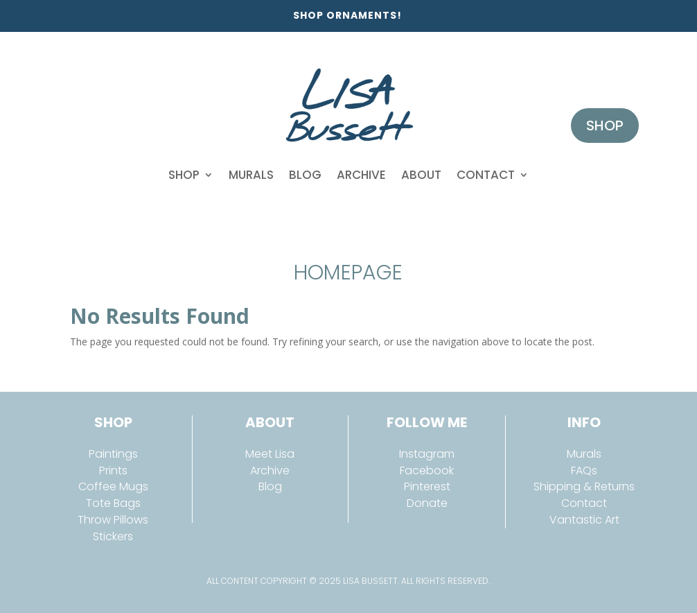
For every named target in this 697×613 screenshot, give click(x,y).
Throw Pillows (113, 520)
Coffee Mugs (113, 486)
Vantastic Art (584, 520)
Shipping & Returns (584, 486)
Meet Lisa (269, 454)
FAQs (584, 470)
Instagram (427, 454)
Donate (427, 503)
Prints (113, 470)
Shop (184, 174)
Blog (305, 174)
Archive (361, 174)
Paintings (113, 454)
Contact (486, 174)
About (421, 174)
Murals (251, 174)
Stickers (113, 536)
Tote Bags (113, 503)
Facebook (427, 470)
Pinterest (427, 486)
